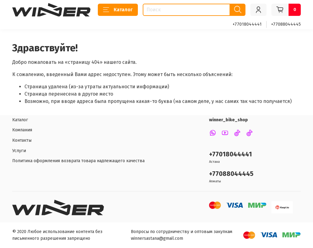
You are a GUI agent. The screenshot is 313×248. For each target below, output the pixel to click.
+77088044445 (286, 24)
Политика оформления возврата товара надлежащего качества (78, 160)
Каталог (118, 10)
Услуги (19, 150)
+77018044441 (247, 24)
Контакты (21, 140)
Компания (22, 130)
